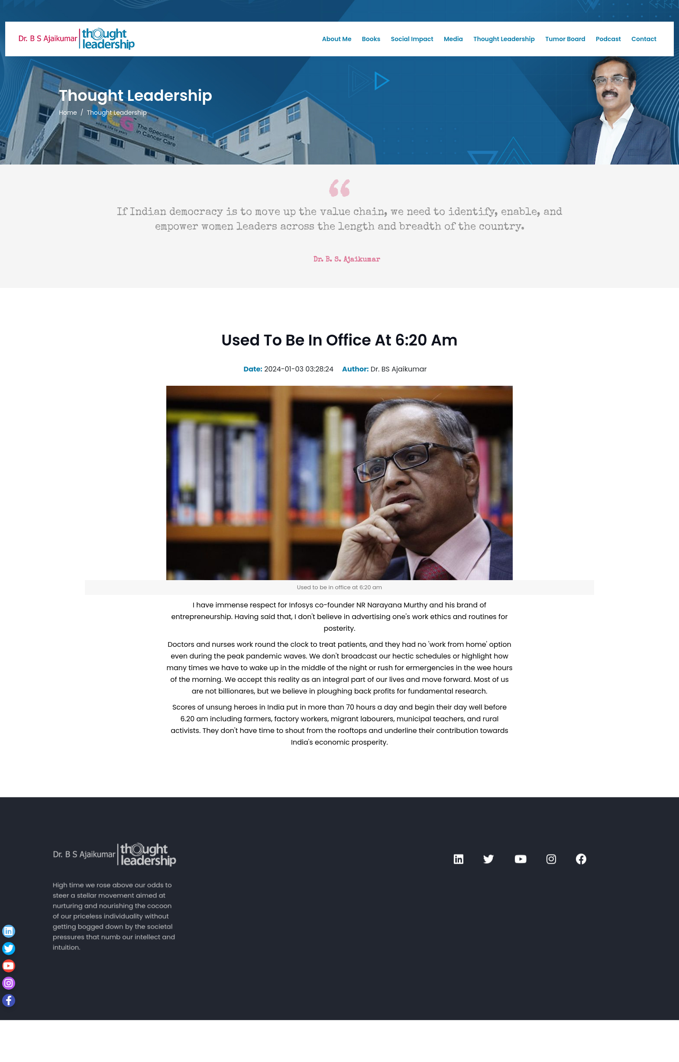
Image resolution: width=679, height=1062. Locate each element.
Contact (643, 39)
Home (68, 112)
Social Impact (412, 39)
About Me (337, 39)
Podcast (608, 39)
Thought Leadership (504, 39)
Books (371, 39)
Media (453, 39)
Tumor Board (565, 39)
